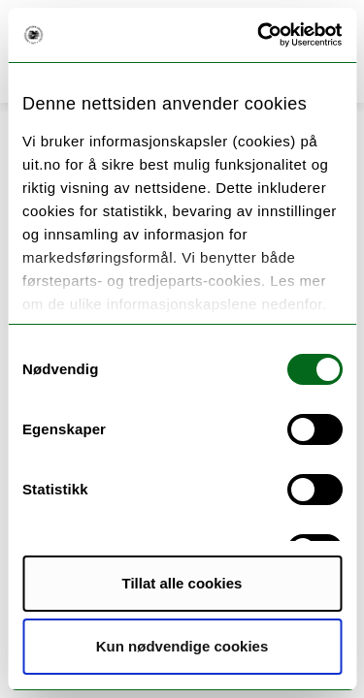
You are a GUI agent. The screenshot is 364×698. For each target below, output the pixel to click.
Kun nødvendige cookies (182, 646)
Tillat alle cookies (182, 583)
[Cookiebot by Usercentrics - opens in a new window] (259, 35)
